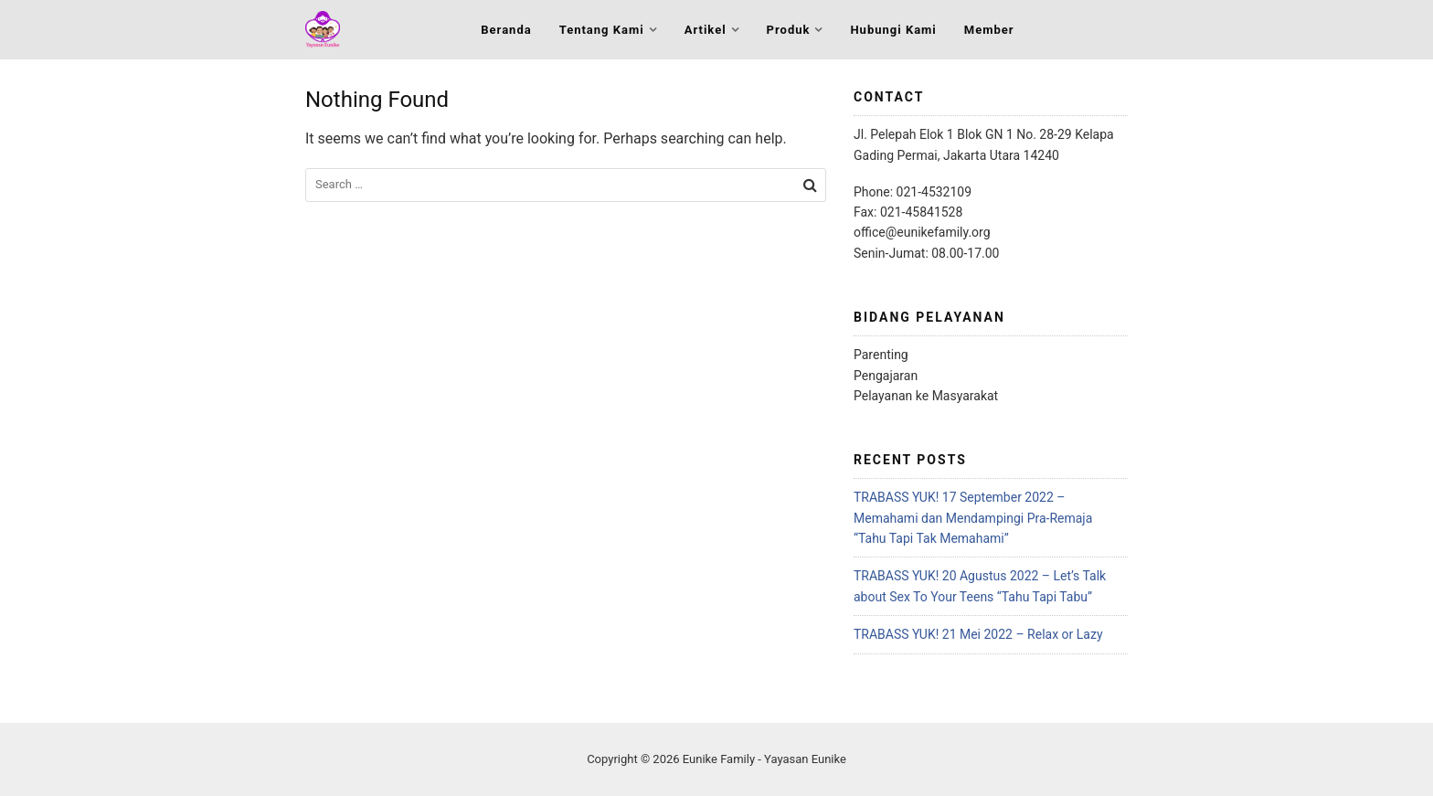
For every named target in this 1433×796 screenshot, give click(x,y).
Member (989, 30)
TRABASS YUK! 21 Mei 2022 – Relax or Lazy (978, 634)
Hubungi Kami (893, 30)
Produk (789, 30)
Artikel (706, 30)
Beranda (506, 30)
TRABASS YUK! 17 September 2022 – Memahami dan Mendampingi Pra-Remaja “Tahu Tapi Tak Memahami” (973, 518)
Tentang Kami (601, 30)
